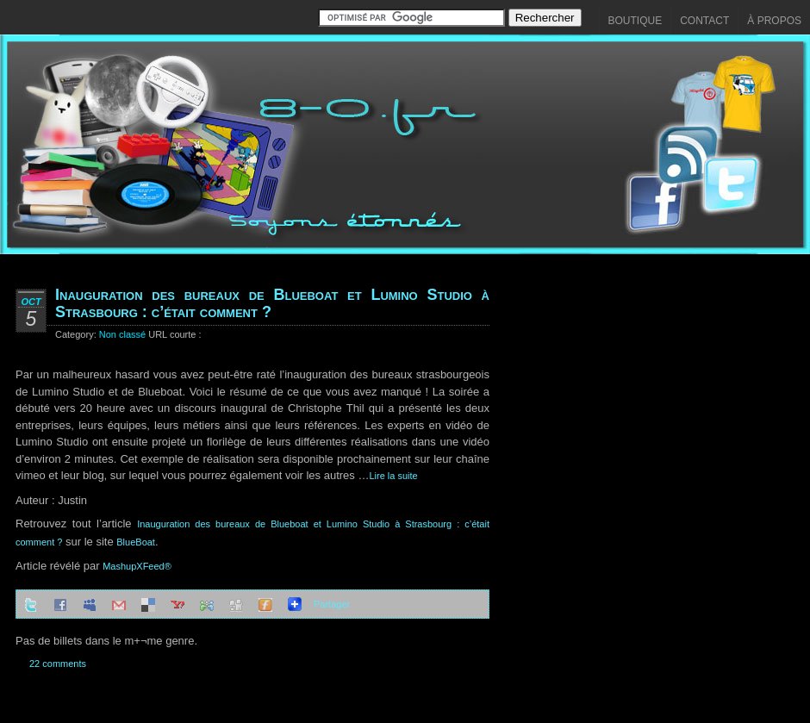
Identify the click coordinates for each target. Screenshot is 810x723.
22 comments (57, 663)
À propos (774, 21)
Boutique (635, 21)
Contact (704, 21)
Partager (332, 604)
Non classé (122, 334)
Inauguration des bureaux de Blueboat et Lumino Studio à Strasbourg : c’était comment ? (272, 303)
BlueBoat (135, 542)
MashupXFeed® (137, 566)
